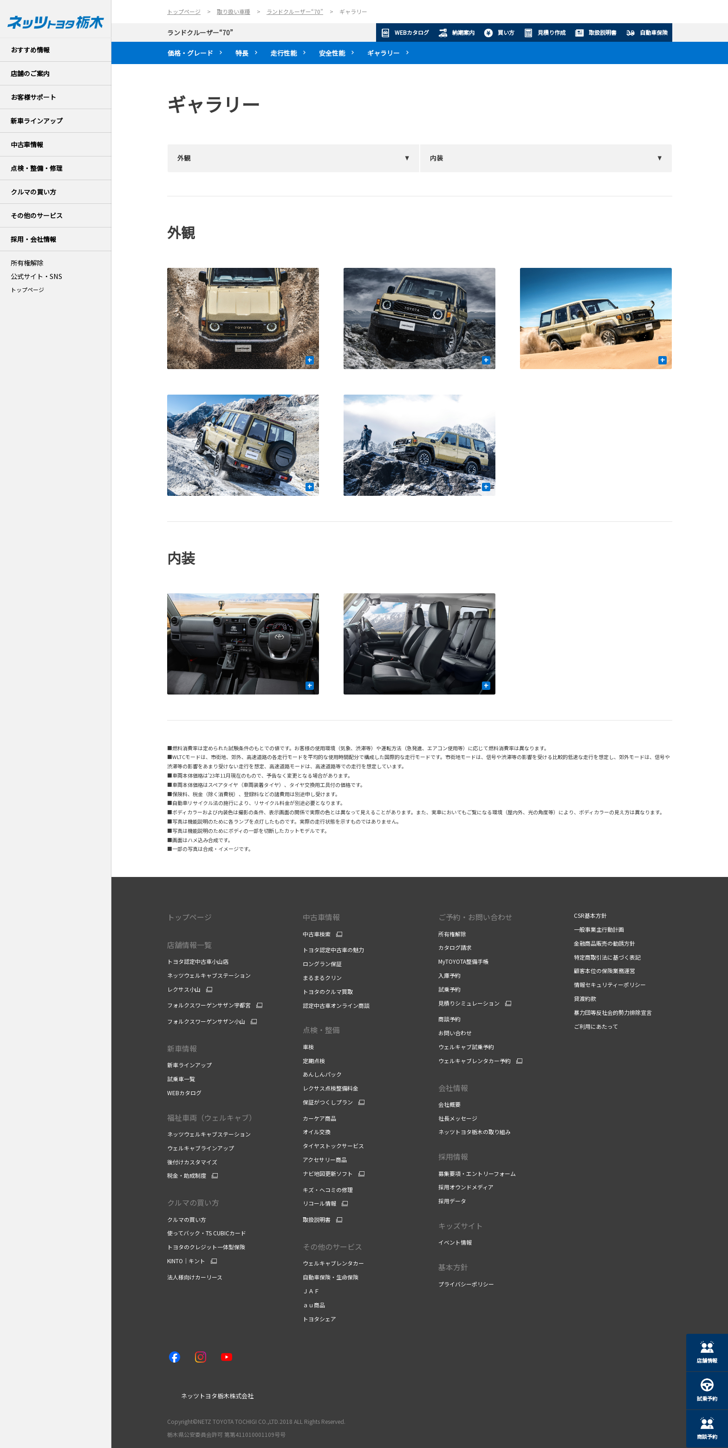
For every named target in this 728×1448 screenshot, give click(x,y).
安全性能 (332, 53)
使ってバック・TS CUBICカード (206, 1233)
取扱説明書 (596, 33)
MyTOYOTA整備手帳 (463, 961)
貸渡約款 (585, 998)
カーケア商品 (319, 1118)
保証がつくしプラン (328, 1102)
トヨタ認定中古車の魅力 (333, 950)
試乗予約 (449, 989)
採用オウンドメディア (466, 1187)
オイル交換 (317, 1132)
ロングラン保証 (322, 963)
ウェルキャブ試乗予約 (466, 1047)
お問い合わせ (455, 1033)
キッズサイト (460, 1225)
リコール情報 (319, 1203)
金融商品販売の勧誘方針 (604, 943)
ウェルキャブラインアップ (200, 1148)
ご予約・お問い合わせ (475, 916)
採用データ (452, 1201)
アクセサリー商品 (325, 1159)
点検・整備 (321, 1029)
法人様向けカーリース (194, 1277)
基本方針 (453, 1267)
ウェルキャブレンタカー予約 (474, 1061)
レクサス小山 (184, 989)
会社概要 (449, 1104)
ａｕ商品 (314, 1305)
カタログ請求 (455, 947)
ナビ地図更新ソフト (328, 1173)
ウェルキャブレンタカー (333, 1263)
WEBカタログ (405, 33)
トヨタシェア (319, 1319)
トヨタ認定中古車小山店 (197, 961)
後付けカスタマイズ (192, 1162)
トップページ (27, 289)
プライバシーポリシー (466, 1284)
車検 (308, 1047)
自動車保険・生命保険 (330, 1277)
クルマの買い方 (193, 1202)
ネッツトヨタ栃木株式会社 (217, 1395)
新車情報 (182, 1048)
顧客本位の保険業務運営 (604, 970)
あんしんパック (322, 1074)
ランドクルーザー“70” (200, 32)
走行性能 (284, 53)
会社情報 (453, 1087)
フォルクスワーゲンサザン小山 (206, 1021)
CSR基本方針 (590, 915)
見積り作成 (545, 33)
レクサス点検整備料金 (330, 1088)
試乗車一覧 (181, 1079)
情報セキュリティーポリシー (610, 984)
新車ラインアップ (189, 1065)
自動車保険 (647, 33)
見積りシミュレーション (469, 1003)
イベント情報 (455, 1242)
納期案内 (456, 33)
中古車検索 (317, 934)
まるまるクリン (322, 977)
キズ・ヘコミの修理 (328, 1190)
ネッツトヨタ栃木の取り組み (474, 1132)
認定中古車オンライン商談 (336, 1005)
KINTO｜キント (186, 1261)
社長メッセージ (457, 1118)
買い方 (499, 33)
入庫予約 (449, 975)
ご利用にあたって (596, 1026)
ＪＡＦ (311, 1291)
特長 (241, 53)
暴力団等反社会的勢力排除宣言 (613, 1012)
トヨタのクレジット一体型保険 (206, 1247)
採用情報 (453, 1156)
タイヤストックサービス (333, 1145)
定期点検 (314, 1061)
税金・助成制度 (186, 1175)
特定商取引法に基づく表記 (607, 957)
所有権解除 (452, 934)
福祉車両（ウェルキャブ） (211, 1117)
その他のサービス (332, 1246)
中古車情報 (321, 916)
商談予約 (449, 1019)
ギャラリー (383, 53)
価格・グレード (190, 53)
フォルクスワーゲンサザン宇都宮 (209, 1005)
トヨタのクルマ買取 (328, 991)
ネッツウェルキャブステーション (209, 975)
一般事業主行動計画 (599, 929)
